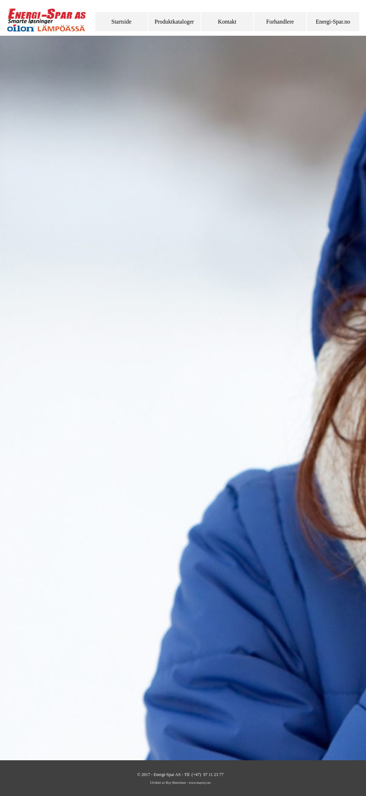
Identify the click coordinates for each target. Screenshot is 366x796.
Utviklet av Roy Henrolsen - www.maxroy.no (180, 783)
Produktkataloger (174, 22)
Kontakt (227, 22)
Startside (122, 22)
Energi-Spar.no (333, 22)
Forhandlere (280, 22)
